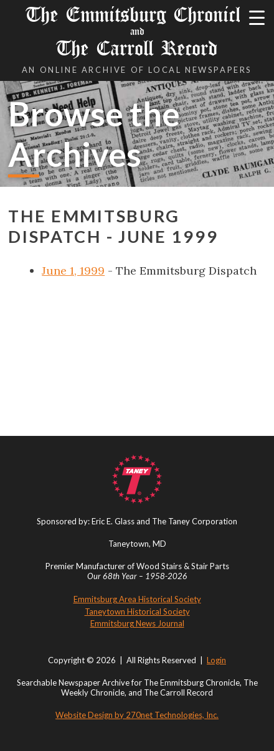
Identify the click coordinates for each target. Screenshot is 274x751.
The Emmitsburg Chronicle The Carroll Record (137, 31)
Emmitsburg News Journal (137, 623)
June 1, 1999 (73, 270)
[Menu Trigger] (257, 17)
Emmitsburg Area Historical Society (137, 599)
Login (216, 660)
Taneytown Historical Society (137, 611)
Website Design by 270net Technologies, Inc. (137, 715)
